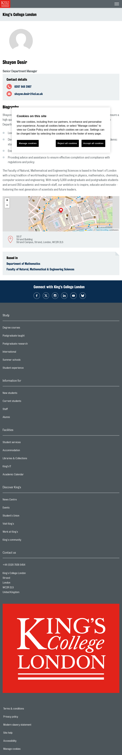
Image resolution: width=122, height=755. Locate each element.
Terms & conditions (25, 708)
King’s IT (20, 467)
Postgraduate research (28, 344)
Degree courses (24, 328)
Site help (19, 733)
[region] (61, 130)
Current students (25, 402)
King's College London (20, 14)
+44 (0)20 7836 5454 (14, 564)
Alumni (19, 418)
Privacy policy (22, 716)
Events (19, 508)
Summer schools (25, 361)
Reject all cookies (67, 143)
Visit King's (21, 524)
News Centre (23, 500)
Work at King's (23, 532)
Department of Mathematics (23, 263)
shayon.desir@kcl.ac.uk (28, 94)
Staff (18, 410)
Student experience (26, 369)
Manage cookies (23, 749)
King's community (25, 541)
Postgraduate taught (27, 336)
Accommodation (24, 451)
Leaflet (89, 230)
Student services (25, 443)
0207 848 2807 (22, 86)
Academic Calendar (26, 475)
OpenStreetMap (102, 230)
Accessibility (21, 741)
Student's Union (24, 516)
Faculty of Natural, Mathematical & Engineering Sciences (40, 269)
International (22, 352)
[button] (61, 211)
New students (23, 394)
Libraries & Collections (28, 459)
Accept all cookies (93, 143)
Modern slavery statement (28, 724)
